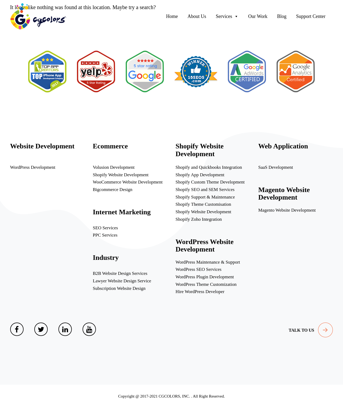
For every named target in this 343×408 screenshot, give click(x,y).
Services (227, 16)
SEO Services (105, 227)
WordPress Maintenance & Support (208, 262)
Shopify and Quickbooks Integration (209, 167)
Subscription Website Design (119, 288)
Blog (281, 16)
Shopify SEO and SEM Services (205, 189)
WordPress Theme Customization (206, 284)
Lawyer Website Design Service (122, 280)
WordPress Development (32, 167)
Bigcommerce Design (112, 189)
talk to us (301, 330)
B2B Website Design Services (120, 273)
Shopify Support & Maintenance (205, 197)
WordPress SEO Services (198, 269)
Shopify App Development (200, 174)
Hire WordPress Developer (200, 291)
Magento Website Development (287, 210)
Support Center (311, 16)
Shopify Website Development (120, 174)
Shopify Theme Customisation (203, 204)
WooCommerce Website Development (127, 182)
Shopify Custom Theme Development (210, 182)
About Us (197, 16)
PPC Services (105, 235)
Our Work (257, 16)
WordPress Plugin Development (205, 276)
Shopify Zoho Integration (199, 219)
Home (172, 16)
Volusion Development (114, 167)
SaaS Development (275, 167)
